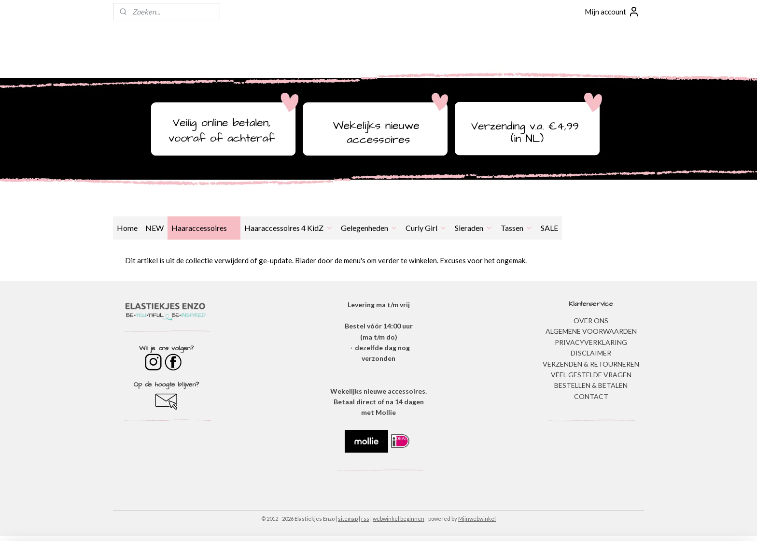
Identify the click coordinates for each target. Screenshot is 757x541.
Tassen (517, 227)
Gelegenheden (369, 227)
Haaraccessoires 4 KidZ (288, 227)
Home (127, 227)
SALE (549, 227)
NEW (154, 227)
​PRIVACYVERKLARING (591, 342)
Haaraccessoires (204, 227)
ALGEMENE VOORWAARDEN (591, 331)
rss (365, 518)
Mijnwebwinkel (477, 518)
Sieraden (474, 227)
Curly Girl (426, 227)
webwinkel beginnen (398, 518)
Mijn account (612, 11)
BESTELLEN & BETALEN (591, 385)
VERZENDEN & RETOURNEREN (591, 364)
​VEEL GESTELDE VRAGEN (591, 374)
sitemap (348, 518)
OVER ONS (591, 320)
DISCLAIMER (591, 353)
